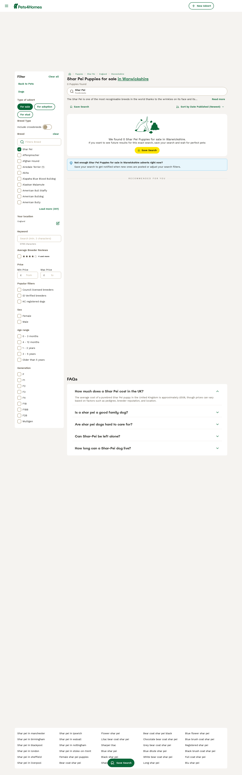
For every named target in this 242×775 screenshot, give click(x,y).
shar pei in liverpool (29, 762)
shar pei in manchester (31, 733)
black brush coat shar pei (200, 751)
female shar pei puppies (73, 757)
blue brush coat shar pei (199, 739)
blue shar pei (109, 751)
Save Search (79, 106)
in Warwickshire (133, 79)
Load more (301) (49, 208)
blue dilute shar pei (155, 751)
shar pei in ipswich (70, 733)
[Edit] (58, 223)
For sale (25, 106)
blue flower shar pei (197, 733)
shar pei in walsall (70, 739)
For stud (25, 114)
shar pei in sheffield (29, 757)
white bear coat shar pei (157, 757)
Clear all (54, 76)
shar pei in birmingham (31, 739)
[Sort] (200, 106)
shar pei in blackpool (30, 745)
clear (56, 133)
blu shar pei (192, 762)
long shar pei (151, 762)
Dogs (21, 91)
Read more (218, 99)
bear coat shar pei (70, 762)
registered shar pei (196, 745)
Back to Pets (26, 83)
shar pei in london (28, 751)
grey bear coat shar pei (157, 745)
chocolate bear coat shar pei (160, 739)
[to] (53, 275)
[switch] (47, 127)
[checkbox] (19, 149)
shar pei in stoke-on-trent (75, 751)
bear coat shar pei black (157, 733)
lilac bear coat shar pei (115, 739)
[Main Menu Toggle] (6, 6)
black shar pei (109, 757)
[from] (30, 275)
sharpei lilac (108, 745)
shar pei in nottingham (72, 745)
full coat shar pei (195, 757)
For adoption (44, 106)
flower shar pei (110, 733)
